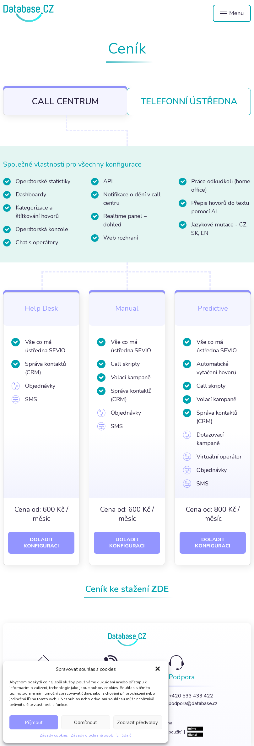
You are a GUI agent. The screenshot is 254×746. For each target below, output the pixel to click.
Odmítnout (85, 722)
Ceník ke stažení (127, 589)
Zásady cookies (54, 735)
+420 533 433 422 (191, 695)
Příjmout (34, 722)
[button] (158, 669)
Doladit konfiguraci (41, 542)
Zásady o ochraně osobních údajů (101, 735)
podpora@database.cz (193, 703)
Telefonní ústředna (189, 101)
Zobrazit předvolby (137, 722)
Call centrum (65, 101)
